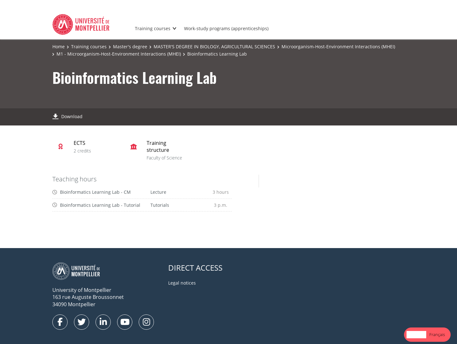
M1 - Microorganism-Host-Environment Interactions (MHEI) (118, 54)
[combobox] (416, 334)
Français (437, 334)
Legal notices (182, 283)
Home (58, 47)
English (416, 334)
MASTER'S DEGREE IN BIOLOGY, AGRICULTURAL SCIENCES (214, 47)
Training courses (152, 28)
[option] (437, 334)
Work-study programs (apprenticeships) (226, 28)
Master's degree (130, 47)
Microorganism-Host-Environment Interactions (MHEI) (338, 47)
